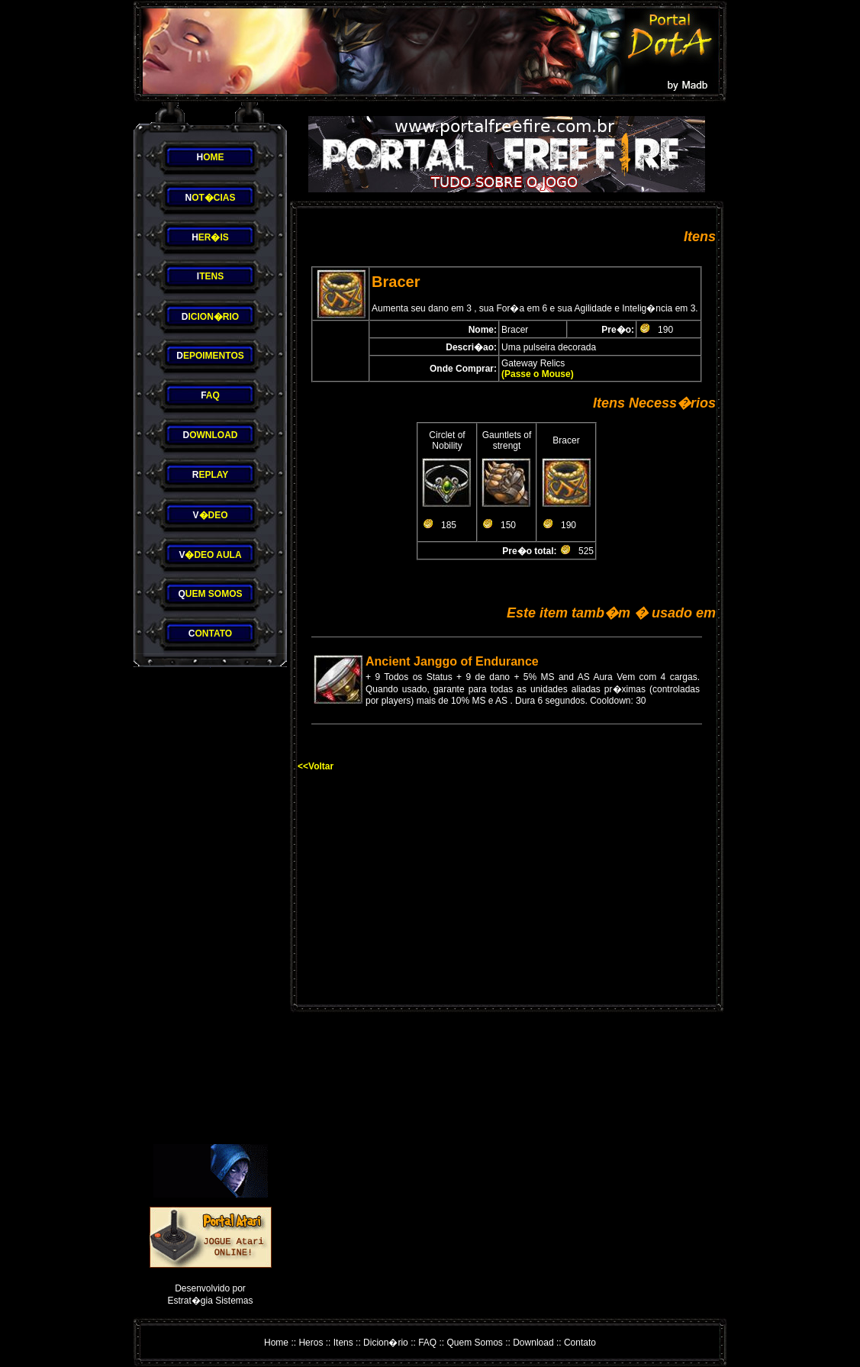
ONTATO (210, 633)
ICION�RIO (210, 316)
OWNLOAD (210, 435)
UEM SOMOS (210, 593)
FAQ (427, 1342)
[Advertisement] (211, 906)
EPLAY (210, 474)
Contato (580, 1342)
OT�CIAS (210, 197)
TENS (210, 276)
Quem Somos (475, 1342)
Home (276, 1342)
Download (533, 1342)
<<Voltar (315, 766)
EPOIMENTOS (209, 355)
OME (210, 157)
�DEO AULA (210, 555)
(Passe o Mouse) (537, 374)
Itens (343, 1342)
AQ (210, 395)
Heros (310, 1342)
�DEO (209, 515)
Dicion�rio (385, 1342)
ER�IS (210, 237)
